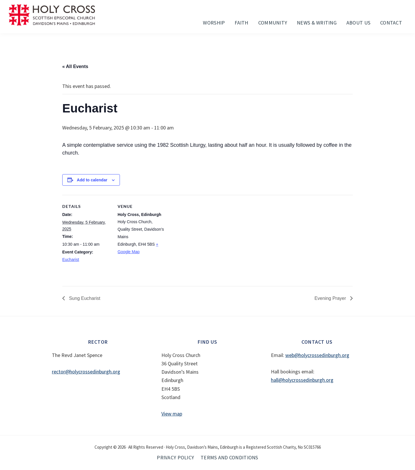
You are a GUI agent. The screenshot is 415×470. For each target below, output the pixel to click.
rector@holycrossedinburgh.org (86, 371)
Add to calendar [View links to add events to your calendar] (92, 180)
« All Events (75, 66)
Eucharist (70, 259)
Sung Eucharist (84, 298)
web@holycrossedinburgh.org (317, 355)
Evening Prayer (330, 298)
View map (171, 413)
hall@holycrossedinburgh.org (302, 380)
